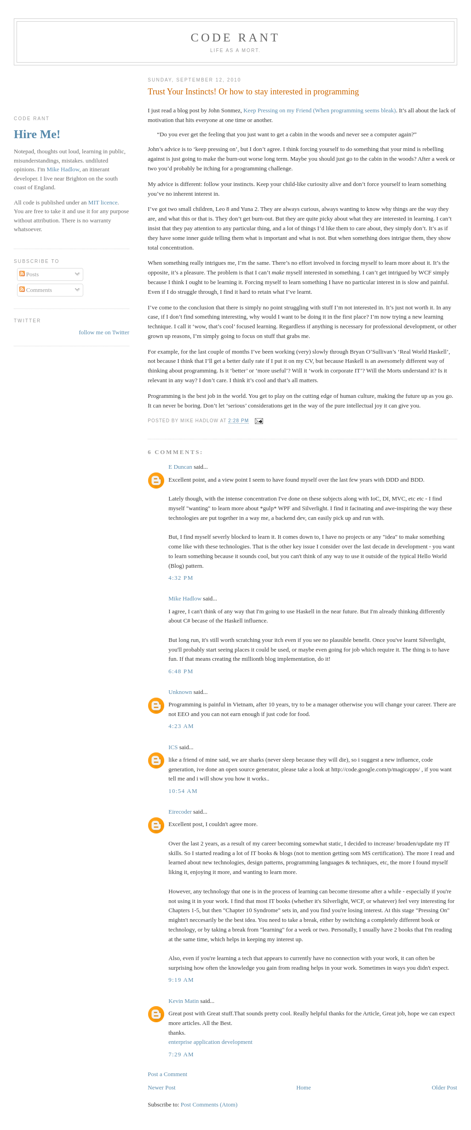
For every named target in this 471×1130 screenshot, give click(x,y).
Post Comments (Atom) (209, 1104)
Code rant (236, 37)
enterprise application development (210, 1041)
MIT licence (103, 202)
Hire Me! (37, 134)
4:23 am (181, 725)
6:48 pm (180, 671)
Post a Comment (167, 1074)
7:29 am (181, 1054)
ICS (173, 747)
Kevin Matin (183, 1000)
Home (303, 1087)
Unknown (180, 691)
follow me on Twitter (104, 332)
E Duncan (180, 466)
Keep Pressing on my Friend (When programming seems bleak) (319, 110)
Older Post (444, 1087)
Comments (35, 289)
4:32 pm (180, 577)
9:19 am (181, 979)
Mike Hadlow (184, 598)
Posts (29, 274)
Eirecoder (180, 811)
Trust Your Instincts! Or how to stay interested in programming (253, 91)
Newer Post (161, 1087)
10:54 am (183, 790)
